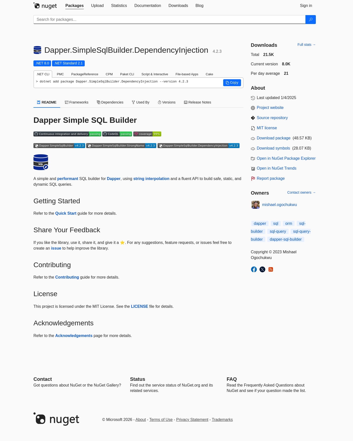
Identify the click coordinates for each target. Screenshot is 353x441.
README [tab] (46, 102)
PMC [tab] (60, 74)
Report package (271, 178)
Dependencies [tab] (110, 102)
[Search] (310, 19)
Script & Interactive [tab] (154, 74)
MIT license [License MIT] (267, 128)
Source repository (272, 118)
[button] (232, 82)
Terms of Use (161, 419)
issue (56, 248)
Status (137, 379)
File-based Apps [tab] (187, 74)
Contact (42, 379)
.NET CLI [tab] (42, 74)
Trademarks (222, 419)
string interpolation (151, 179)
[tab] (74, 5)
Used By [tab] (140, 102)
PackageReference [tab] (84, 74)
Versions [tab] (167, 102)
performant (67, 179)
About (141, 419)
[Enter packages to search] (169, 19)
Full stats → (307, 45)
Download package (274, 138)
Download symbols (273, 148)
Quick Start (65, 213)
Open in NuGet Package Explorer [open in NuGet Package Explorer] (286, 158)
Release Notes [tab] (197, 102)
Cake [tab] (209, 74)
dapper (260, 223)
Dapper (113, 179)
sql (275, 223)
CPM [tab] (109, 74)
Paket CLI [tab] (127, 74)
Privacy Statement (192, 419)
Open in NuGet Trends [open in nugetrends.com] (277, 168)
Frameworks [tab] (76, 102)
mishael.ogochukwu (279, 205)
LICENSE (139, 306)
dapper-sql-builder (286, 239)
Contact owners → (301, 192)
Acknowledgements (73, 336)
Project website (270, 107)
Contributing (67, 277)
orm (288, 223)
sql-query (278, 231)
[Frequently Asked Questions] (232, 379)
